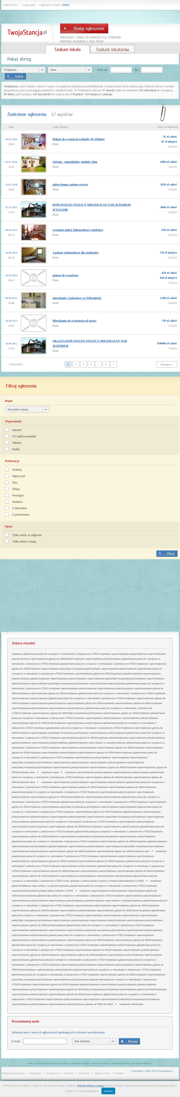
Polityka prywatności (12, 1073)
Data (11, 126)
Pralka (16, 449)
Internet (16, 430)
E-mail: (16, 1041)
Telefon (16, 443)
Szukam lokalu (68, 49)
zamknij (108, 1090)
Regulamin (35, 1073)
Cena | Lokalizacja (167, 126)
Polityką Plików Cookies (90, 1085)
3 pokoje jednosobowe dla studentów (75, 252)
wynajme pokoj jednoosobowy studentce (78, 230)
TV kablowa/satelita (24, 436)
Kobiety (17, 469)
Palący (16, 489)
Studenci (17, 501)
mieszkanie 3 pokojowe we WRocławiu (77, 298)
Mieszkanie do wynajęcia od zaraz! (75, 320)
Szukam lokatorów (112, 49)
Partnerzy (69, 1073)
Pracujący (18, 495)
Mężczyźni (18, 476)
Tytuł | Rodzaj (60, 126)
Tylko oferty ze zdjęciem (27, 535)
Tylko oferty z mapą (24, 541)
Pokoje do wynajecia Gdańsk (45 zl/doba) (79, 139)
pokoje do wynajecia (65, 275)
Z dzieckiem (19, 508)
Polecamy (84, 1073)
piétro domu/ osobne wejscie (70, 184)
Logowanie (28, 5)
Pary (15, 482)
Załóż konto (10, 5)
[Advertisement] (90, 597)
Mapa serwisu (102, 1073)
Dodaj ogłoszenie (84, 28)
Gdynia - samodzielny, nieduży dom (75, 162)
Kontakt (119, 1073)
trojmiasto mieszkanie (131, 1004)
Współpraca (52, 1073)
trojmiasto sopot (50, 772)
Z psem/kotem (20, 514)
